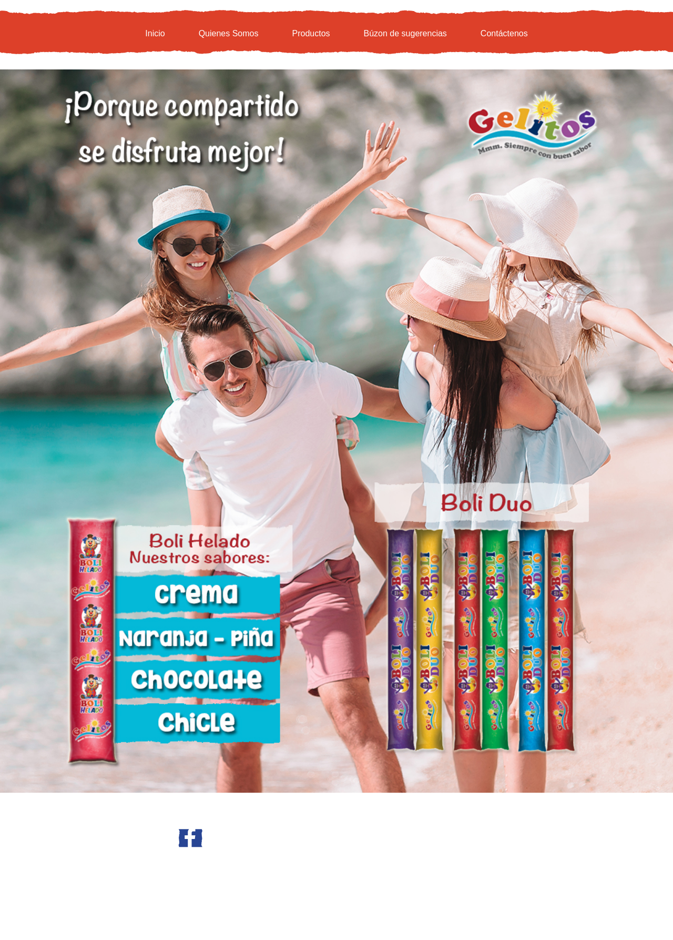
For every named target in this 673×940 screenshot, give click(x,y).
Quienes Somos (229, 33)
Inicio (155, 33)
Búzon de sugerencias (405, 33)
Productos (311, 33)
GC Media (438, 864)
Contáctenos (504, 33)
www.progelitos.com (153, 871)
